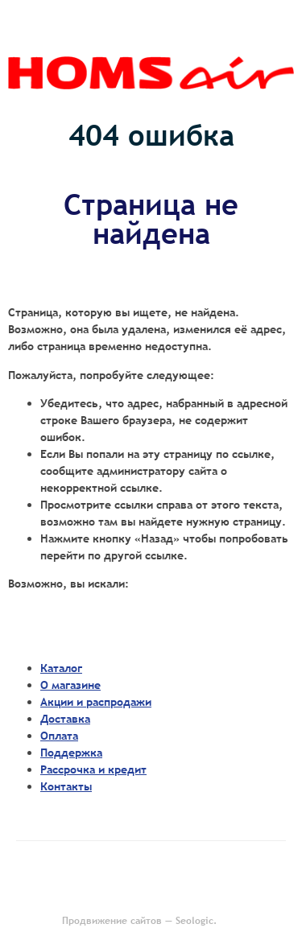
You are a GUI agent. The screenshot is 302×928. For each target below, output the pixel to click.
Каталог (61, 668)
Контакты (66, 786)
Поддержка (71, 752)
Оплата (59, 735)
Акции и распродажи (95, 702)
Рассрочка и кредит (93, 769)
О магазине (70, 685)
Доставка (65, 718)
